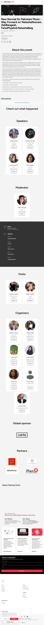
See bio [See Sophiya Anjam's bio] (22, 213)
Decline (5, 618)
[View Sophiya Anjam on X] (22, 205)
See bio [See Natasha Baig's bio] (14, 147)
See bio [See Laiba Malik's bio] (14, 363)
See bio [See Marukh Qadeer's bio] (30, 300)
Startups (3, 589)
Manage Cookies (10, 622)
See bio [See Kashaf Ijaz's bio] (14, 387)
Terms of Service (21, 618)
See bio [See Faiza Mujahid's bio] (14, 171)
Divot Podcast (25, 597)
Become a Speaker (26, 589)
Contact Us (3, 603)
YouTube (24, 596)
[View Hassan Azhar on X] (22, 404)
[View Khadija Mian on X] (30, 330)
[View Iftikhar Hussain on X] (14, 292)
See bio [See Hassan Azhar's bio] (22, 410)
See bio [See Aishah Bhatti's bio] (30, 363)
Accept (14, 618)
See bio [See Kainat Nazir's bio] (30, 387)
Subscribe (21, 570)
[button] (42, 1)
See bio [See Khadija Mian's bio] (30, 339)
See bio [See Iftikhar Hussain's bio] (14, 300)
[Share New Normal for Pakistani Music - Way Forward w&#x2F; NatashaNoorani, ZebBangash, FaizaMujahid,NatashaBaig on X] (5, 42)
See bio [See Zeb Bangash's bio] (30, 171)
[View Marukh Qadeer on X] (30, 292)
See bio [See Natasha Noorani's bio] (30, 147)
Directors (3, 591)
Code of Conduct (28, 618)
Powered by (22, 622)
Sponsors (3, 590)
